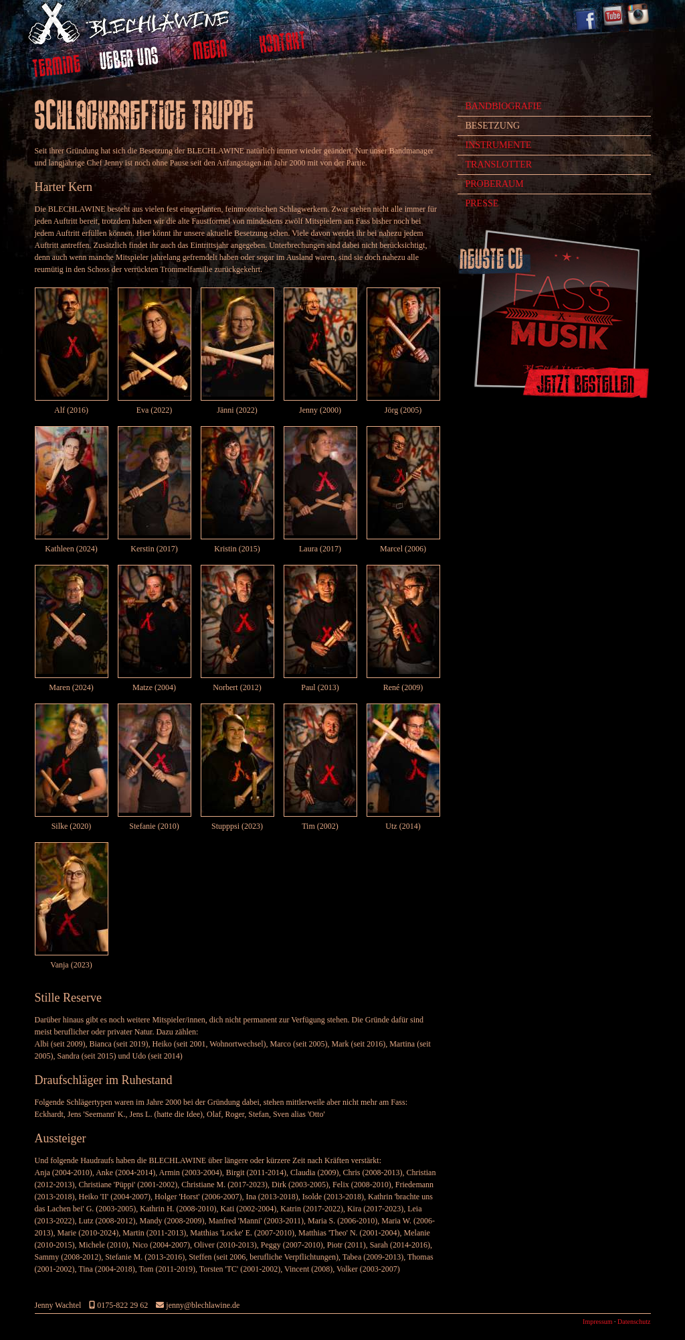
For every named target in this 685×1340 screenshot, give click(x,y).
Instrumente (499, 145)
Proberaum (495, 184)
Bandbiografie (504, 106)
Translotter (499, 164)
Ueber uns (130, 60)
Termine (56, 68)
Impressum (597, 1321)
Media (210, 51)
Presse (482, 203)
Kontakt (282, 44)
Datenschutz (633, 1321)
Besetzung (493, 126)
